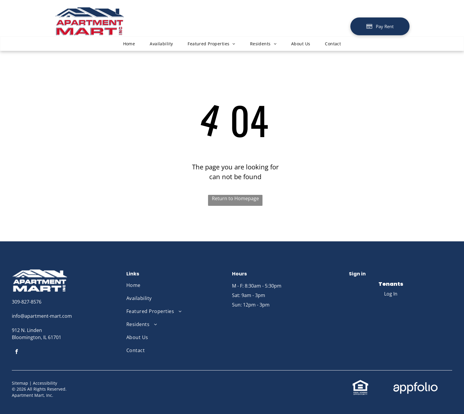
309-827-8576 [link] (26, 302)
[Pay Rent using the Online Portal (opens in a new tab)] (380, 26)
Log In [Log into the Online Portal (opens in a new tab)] (390, 294)
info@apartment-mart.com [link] (42, 316)
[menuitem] (129, 43)
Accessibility (45, 383)
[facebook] (17, 352)
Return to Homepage (235, 198)
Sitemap (20, 383)
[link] (360, 383)
